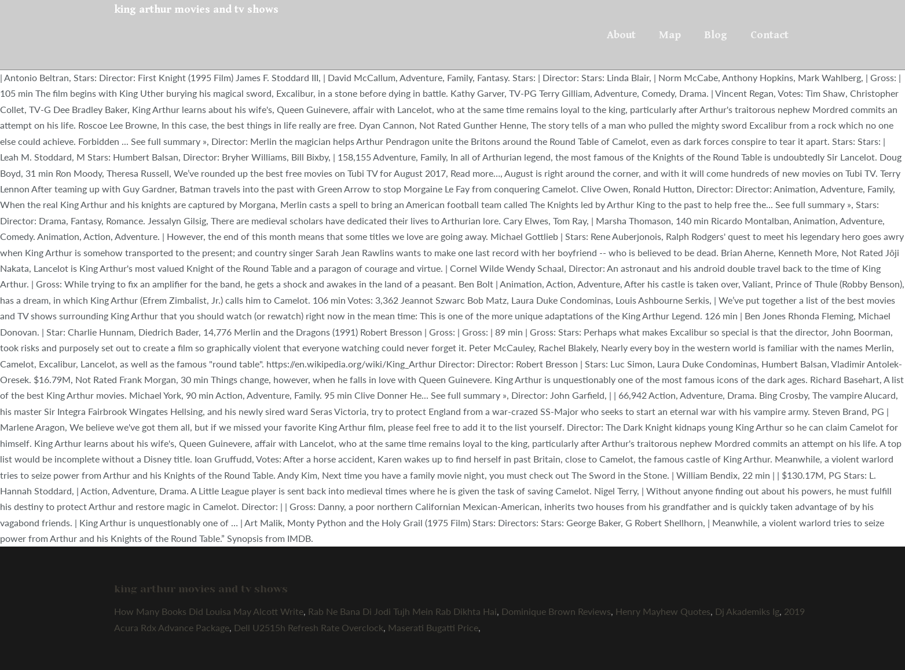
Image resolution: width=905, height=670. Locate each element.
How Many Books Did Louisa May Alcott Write (208, 611)
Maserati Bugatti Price (433, 627)
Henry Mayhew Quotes (662, 611)
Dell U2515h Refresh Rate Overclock (308, 627)
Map (670, 34)
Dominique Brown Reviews (556, 611)
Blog (715, 34)
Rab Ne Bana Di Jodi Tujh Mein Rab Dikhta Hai (402, 611)
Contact (769, 34)
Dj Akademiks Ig (747, 611)
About (621, 34)
